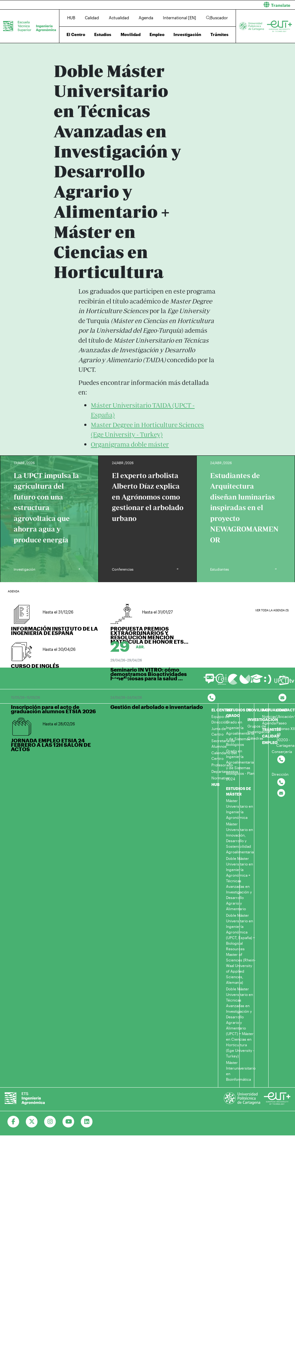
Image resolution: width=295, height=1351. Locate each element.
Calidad (92, 17)
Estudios (102, 34)
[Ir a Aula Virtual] (257, 681)
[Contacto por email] (282, 697)
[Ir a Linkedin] (87, 1121)
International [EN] (179, 17)
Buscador (217, 17)
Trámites (219, 34)
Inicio (59, 46)
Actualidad (119, 17)
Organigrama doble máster (130, 444)
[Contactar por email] (281, 793)
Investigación (187, 34)
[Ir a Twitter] (32, 1121)
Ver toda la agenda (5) (272, 610)
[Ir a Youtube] (68, 1121)
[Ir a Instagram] (50, 1121)
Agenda (146, 17)
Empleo (157, 34)
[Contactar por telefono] (211, 697)
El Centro (76, 34)
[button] (223, 4)
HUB (71, 17)
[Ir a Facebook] (13, 1121)
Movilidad (131, 34)
